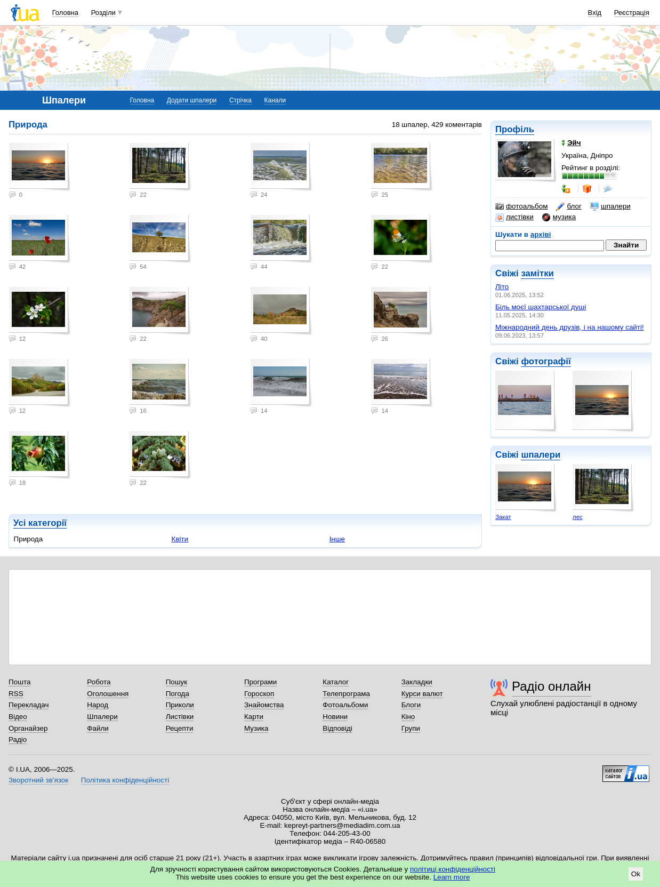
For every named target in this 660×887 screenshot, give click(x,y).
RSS (16, 694)
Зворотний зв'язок (38, 780)
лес (578, 517)
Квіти (180, 539)
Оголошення (107, 694)
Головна (65, 13)
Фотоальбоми (345, 705)
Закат (503, 517)
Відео (18, 717)
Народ (97, 705)
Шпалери (102, 717)
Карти (253, 717)
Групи (410, 728)
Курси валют (422, 694)
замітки (537, 273)
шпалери (610, 206)
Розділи (103, 13)
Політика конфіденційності (125, 780)
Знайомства (264, 705)
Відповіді (337, 728)
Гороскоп (259, 694)
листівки (514, 217)
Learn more (451, 877)
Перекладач (29, 705)
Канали (275, 100)
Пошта (19, 682)
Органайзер (28, 728)
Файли (98, 728)
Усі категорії (40, 523)
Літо (502, 287)
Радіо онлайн (551, 686)
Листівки (180, 717)
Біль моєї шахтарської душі (540, 307)
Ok (635, 874)
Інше (337, 539)
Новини (335, 717)
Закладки (416, 682)
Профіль (514, 129)
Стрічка (240, 100)
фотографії (545, 361)
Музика (256, 728)
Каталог (336, 682)
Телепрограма (346, 694)
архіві (540, 234)
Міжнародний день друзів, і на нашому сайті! (569, 327)
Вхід (595, 13)
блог (568, 206)
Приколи (180, 705)
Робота (98, 682)
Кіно (408, 717)
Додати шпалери (191, 100)
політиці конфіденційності (452, 869)
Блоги (411, 705)
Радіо (18, 740)
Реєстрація (631, 13)
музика (559, 217)
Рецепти (180, 728)
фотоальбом (521, 206)
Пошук (177, 682)
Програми (260, 682)
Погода (177, 694)
